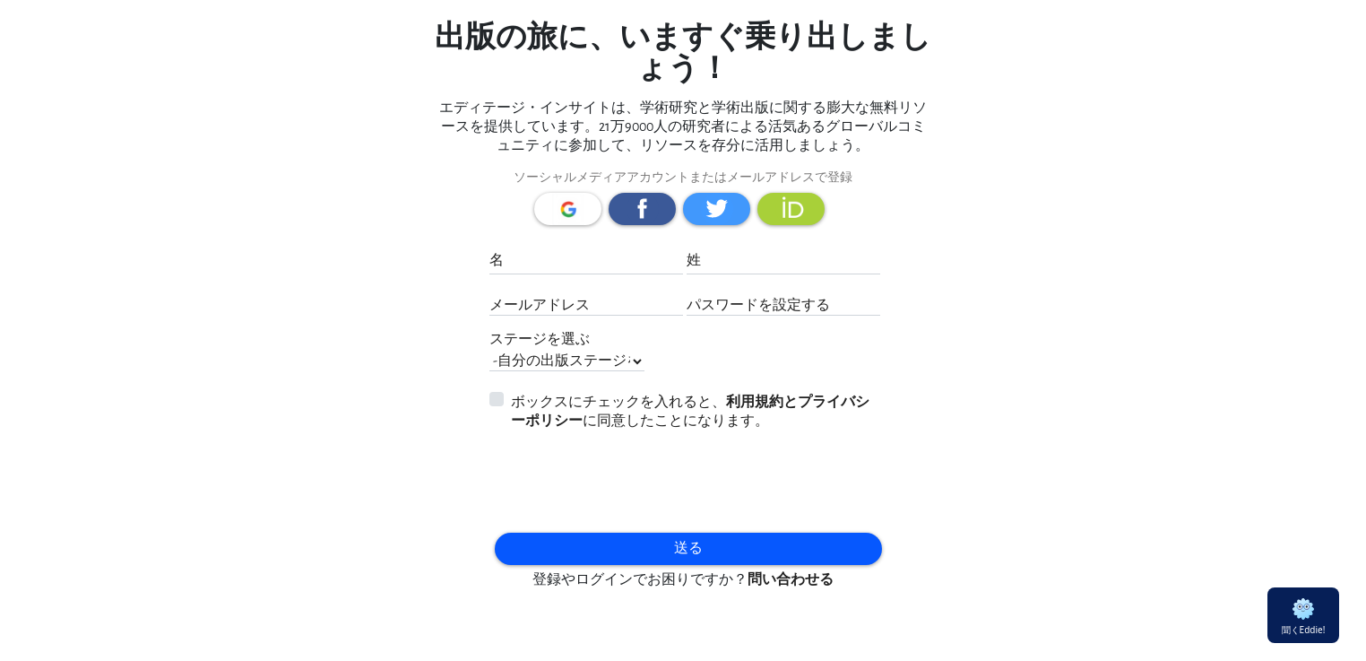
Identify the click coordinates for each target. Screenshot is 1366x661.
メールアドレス (539, 305)
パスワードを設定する (758, 305)
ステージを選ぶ (539, 339)
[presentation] (594, 477)
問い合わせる (791, 579)
